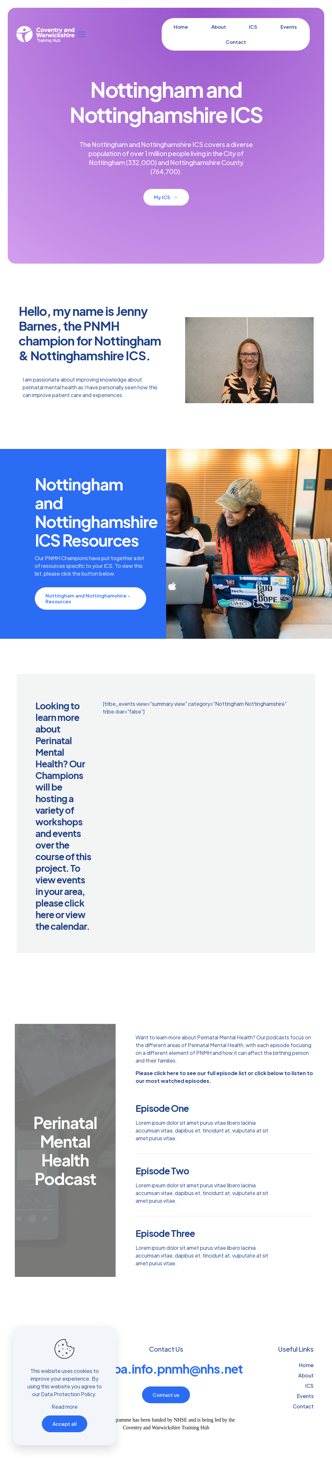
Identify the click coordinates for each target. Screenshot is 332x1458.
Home (306, 1365)
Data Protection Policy (68, 1394)
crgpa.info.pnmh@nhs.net (168, 1368)
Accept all (64, 1424)
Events (305, 1396)
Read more (65, 1406)
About (306, 1375)
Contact (303, 1406)
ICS (309, 1385)
